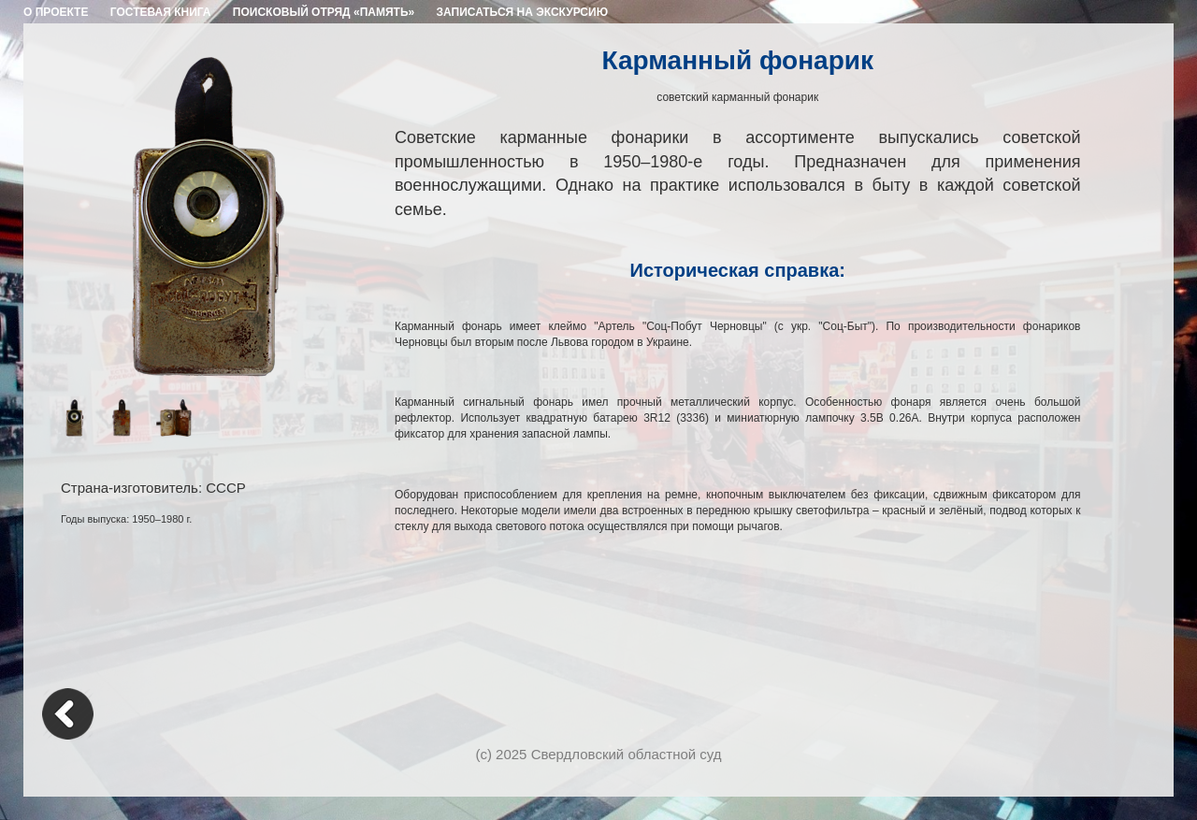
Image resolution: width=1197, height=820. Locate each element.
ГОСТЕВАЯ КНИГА (160, 12)
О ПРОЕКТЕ (55, 12)
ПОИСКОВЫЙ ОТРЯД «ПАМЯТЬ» (323, 12)
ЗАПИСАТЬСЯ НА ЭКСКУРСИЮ (523, 12)
